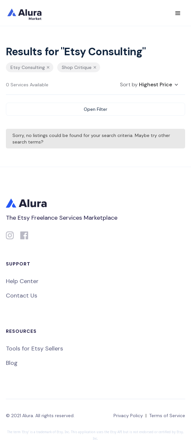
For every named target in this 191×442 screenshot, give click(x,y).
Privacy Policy (128, 415)
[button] (178, 13)
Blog (12, 363)
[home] (29, 13)
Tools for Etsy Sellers (34, 348)
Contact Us (21, 295)
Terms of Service (167, 415)
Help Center (22, 281)
